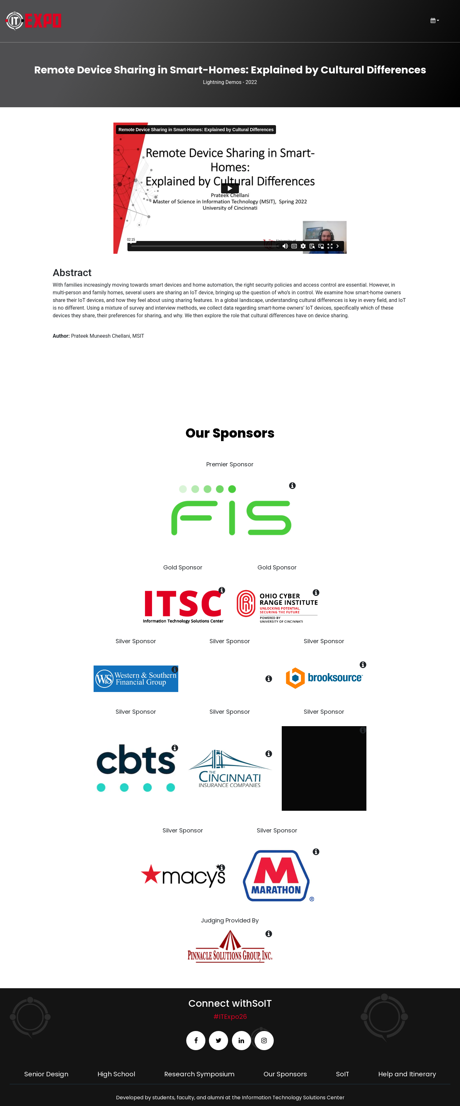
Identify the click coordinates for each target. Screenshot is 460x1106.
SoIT (342, 1074)
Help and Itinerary (407, 1074)
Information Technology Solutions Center (293, 1097)
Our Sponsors (285, 1074)
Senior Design (46, 1074)
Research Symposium (199, 1074)
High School (116, 1074)
